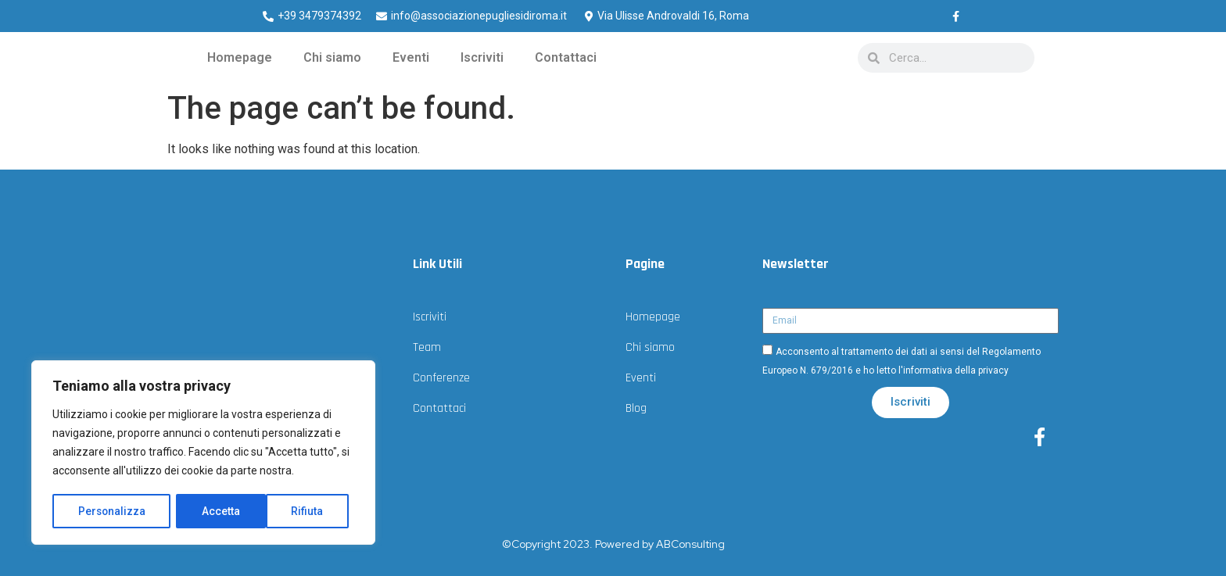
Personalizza (111, 511)
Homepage (239, 57)
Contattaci (566, 57)
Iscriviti (482, 57)
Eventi (411, 57)
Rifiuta (219, 511)
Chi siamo (332, 57)
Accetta (310, 511)
